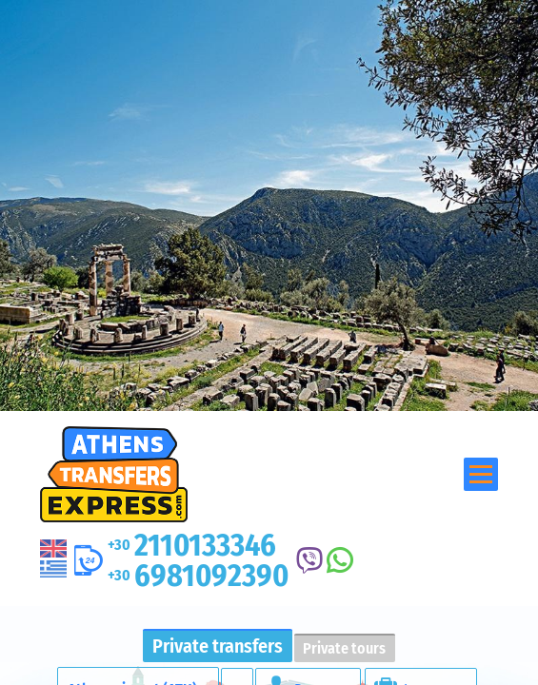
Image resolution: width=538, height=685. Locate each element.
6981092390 (198, 575)
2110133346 (192, 545)
